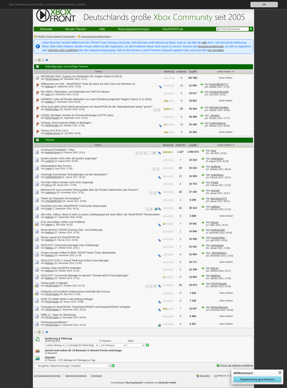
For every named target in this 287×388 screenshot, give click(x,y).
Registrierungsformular (211, 46)
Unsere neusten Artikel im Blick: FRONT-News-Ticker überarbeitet (78, 252)
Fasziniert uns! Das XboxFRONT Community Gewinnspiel (73, 205)
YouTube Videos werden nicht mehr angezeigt (67, 182)
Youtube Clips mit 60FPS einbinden (61, 268)
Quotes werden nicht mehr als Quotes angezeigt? (69, 158)
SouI (213, 150)
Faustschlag (218, 237)
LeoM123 (49, 161)
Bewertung (169, 71)
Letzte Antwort (225, 71)
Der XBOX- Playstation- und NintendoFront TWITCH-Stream (75, 91)
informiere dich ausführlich (63, 50)
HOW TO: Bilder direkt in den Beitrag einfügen (67, 299)
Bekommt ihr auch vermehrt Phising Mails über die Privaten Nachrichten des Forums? (89, 189)
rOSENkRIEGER (53, 177)
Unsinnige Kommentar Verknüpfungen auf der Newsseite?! (74, 174)
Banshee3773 (219, 198)
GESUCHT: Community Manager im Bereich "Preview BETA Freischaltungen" (85, 275)
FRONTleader (52, 79)
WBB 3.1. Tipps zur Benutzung (58, 314)
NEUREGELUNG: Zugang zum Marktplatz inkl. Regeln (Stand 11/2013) (81, 76)
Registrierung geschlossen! (257, 379)
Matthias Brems (52, 133)
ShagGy (215, 115)
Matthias (49, 86)
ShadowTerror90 (219, 91)
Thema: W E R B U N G (54, 130)
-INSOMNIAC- (219, 253)
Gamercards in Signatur (54, 283)
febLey (48, 185)
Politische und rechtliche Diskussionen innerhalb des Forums (75, 291)
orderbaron (217, 158)
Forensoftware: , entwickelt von (143, 382)
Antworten (181, 71)
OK (264, 4)
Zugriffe (193, 71)
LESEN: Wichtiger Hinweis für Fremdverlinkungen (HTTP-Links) (77, 115)
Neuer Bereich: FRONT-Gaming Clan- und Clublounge (72, 229)
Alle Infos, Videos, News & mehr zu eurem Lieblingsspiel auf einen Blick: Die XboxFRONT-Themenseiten (100, 214)
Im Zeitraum (105, 341)
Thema (98, 71)
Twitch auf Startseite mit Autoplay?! (61, 198)
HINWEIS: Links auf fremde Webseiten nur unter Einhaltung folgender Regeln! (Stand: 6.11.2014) (96, 99)
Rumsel (215, 190)
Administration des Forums (56, 165)
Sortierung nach (52, 341)
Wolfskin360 (218, 230)
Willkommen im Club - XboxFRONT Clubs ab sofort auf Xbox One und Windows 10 (88, 83)
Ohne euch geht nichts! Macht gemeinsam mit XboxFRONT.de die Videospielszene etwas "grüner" (96, 106)
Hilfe (204, 42)
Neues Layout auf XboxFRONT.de (60, 237)
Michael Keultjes (219, 107)
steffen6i (216, 166)
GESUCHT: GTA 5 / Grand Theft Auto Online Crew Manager (75, 260)
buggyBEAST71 (219, 84)
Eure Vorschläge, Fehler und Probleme (63, 221)
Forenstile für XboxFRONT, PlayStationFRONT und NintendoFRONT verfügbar (85, 306)
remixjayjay (217, 245)
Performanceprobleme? (54, 322)
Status (131, 341)
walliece (215, 206)
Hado (48, 94)
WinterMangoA (219, 307)
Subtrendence (218, 123)
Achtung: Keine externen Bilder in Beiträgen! (66, 122)
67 (154, 153)
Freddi (48, 168)
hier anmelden (216, 50)
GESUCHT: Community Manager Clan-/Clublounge (70, 245)
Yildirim (48, 224)
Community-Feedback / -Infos (57, 149)
